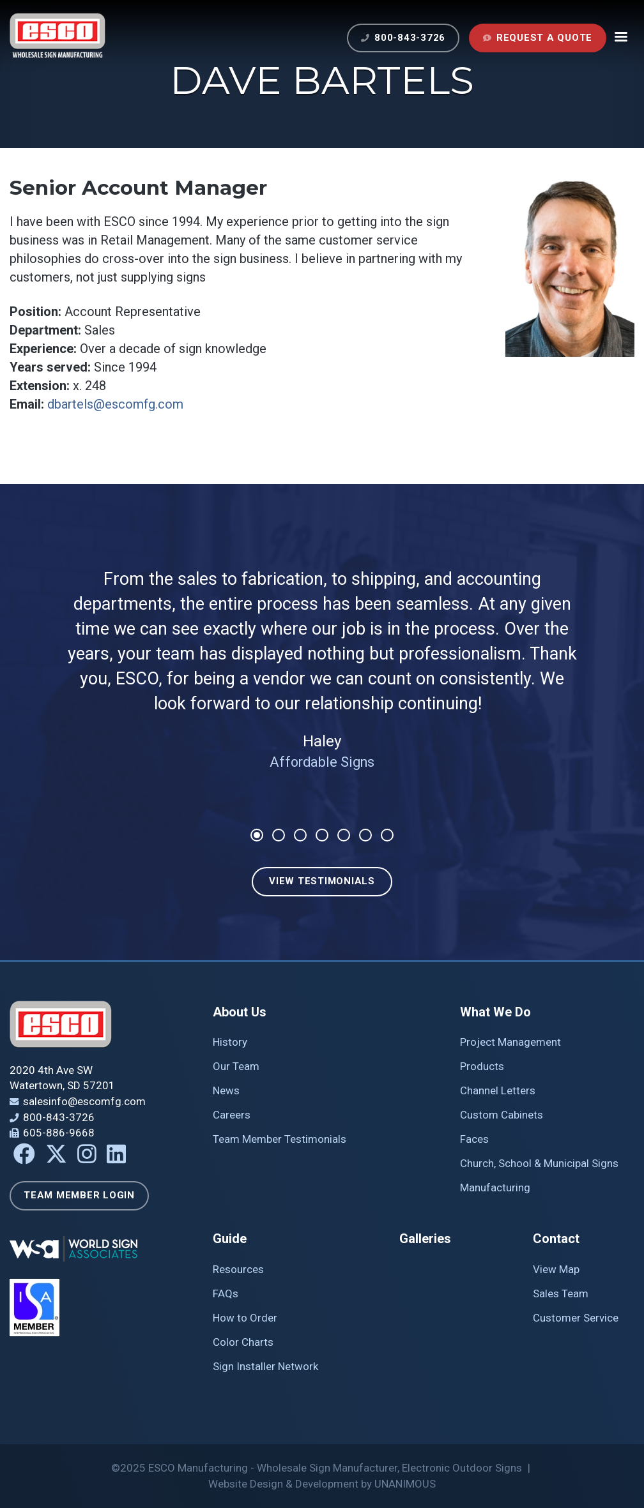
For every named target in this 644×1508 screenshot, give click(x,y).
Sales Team (560, 1293)
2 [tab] (278, 835)
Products (482, 1066)
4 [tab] (322, 835)
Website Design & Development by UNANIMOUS (322, 1483)
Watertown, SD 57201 (62, 1085)
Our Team (236, 1066)
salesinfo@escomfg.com (84, 1101)
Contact (556, 1238)
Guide (230, 1238)
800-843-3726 (409, 37)
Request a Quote (544, 37)
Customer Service (575, 1317)
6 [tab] (365, 835)
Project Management (510, 1042)
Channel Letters (497, 1090)
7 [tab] (387, 835)
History (230, 1042)
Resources (238, 1269)
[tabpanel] (322, 660)
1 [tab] (256, 835)
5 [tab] (343, 835)
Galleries (425, 1238)
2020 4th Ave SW (51, 1070)
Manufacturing (495, 1187)
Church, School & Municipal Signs (539, 1163)
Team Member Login (79, 1195)
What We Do (495, 1012)
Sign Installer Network (265, 1366)
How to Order (245, 1317)
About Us (239, 1012)
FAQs (225, 1293)
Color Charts (243, 1342)
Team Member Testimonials (279, 1139)
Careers (231, 1114)
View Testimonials (322, 881)
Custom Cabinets (501, 1114)
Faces (474, 1139)
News (226, 1090)
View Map (556, 1269)
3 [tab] (300, 835)
